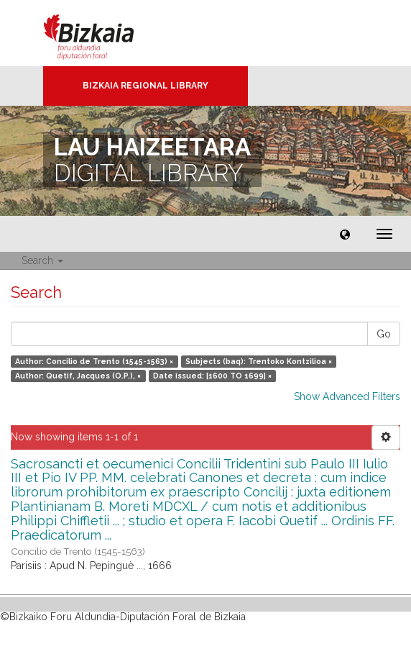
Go (384, 334)
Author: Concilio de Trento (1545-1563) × (94, 361)
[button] (345, 234)
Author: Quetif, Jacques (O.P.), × (78, 375)
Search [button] (42, 260)
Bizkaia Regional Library (145, 86)
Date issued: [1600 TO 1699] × (212, 375)
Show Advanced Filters (347, 396)
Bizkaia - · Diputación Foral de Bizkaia (104, 33)
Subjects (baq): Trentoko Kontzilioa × (258, 361)
